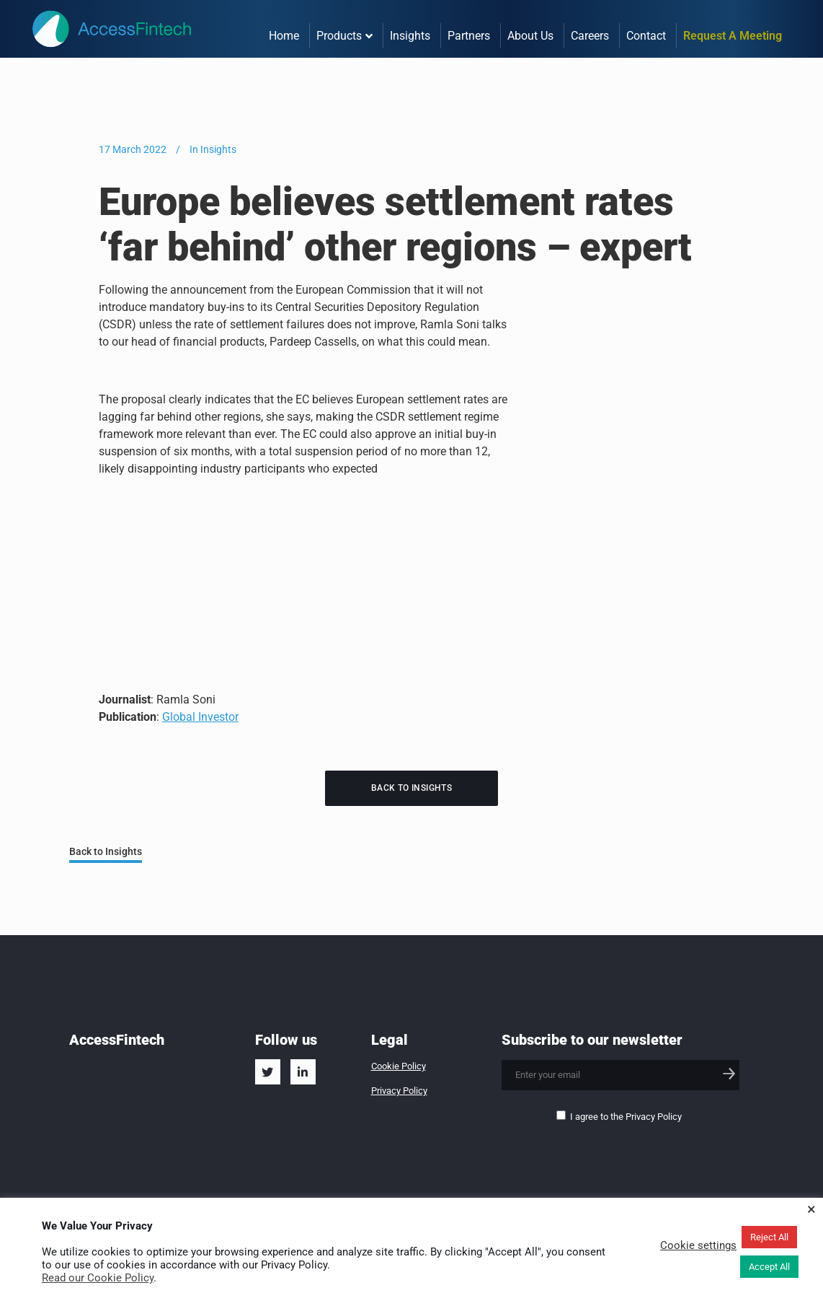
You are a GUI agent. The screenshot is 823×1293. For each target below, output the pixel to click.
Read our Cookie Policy (98, 1277)
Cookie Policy (398, 1066)
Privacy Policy (399, 1090)
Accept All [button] (769, 1266)
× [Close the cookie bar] (811, 1209)
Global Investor (200, 717)
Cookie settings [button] (698, 1245)
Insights (218, 149)
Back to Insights (411, 788)
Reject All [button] (769, 1237)
